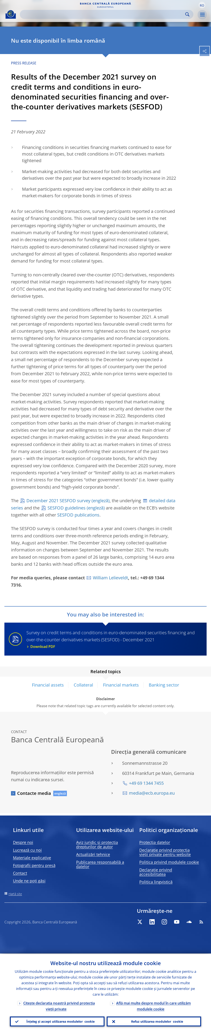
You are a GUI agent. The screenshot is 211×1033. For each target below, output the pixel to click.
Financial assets (48, 685)
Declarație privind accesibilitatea (155, 872)
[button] (202, 5)
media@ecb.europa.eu (152, 793)
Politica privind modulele (169, 862)
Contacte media (34, 793)
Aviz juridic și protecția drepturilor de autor (97, 844)
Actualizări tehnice (93, 854)
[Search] (103, 14)
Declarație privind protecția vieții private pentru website (165, 852)
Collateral (83, 685)
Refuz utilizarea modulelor (157, 1021)
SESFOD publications (78, 515)
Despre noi (23, 842)
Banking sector (164, 685)
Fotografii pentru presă (34, 865)
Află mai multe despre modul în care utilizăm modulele (153, 1005)
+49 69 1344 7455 (146, 783)
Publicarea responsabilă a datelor (100, 864)
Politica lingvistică (155, 881)
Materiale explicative (32, 857)
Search (187, 14)
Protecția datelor (154, 842)
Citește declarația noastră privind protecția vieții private (59, 1005)
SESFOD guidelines (67, 508)
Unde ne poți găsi (29, 880)
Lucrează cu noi (27, 850)
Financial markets (121, 685)
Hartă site (15, 894)
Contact (20, 873)
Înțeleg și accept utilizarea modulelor (60, 1021)
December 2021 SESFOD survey (58, 501)
